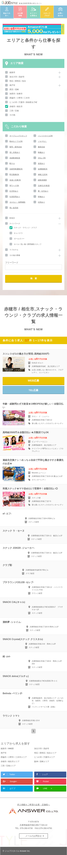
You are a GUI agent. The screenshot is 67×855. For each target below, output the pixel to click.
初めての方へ (6, 14)
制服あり (41, 152)
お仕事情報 (20, 14)
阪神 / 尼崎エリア (41, 761)
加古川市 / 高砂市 (17, 77)
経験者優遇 (42, 180)
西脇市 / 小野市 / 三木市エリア (14, 757)
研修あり (41, 197)
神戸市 (12, 85)
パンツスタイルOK (45, 136)
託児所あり (14, 191)
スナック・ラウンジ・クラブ (25, 228)
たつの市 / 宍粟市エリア (44, 757)
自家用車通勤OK (16, 169)
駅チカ (12, 163)
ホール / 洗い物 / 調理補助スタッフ (27, 244)
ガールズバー (19, 239)
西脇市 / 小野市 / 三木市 (20, 98)
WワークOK (14, 186)
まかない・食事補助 (17, 202)
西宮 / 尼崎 (14, 89)
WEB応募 (33, 380)
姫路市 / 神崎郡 (7, 748)
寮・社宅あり (43, 191)
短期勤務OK (42, 169)
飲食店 (12, 218)
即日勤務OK (14, 175)
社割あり (41, 202)
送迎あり (41, 163)
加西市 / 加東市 (16, 94)
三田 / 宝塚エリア (8, 766)
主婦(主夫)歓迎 (44, 186)
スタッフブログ (46, 14)
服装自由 (41, 147)
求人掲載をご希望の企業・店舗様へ (33, 804)
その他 (12, 115)
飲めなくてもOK (16, 141)
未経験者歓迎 (15, 158)
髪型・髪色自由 (16, 147)
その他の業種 (15, 255)
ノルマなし (42, 141)
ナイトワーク (15, 224)
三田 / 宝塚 (14, 111)
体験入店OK (42, 175)
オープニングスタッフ (18, 136)
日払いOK (42, 158)
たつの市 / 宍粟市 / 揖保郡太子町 (23, 102)
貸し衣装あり (15, 152)
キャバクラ (18, 233)
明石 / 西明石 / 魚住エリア (45, 753)
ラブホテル (14, 250)
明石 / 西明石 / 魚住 (18, 81)
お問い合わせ (60, 14)
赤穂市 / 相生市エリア (10, 761)
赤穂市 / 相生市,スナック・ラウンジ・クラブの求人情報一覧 (33, 315)
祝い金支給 (14, 208)
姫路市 (12, 72)
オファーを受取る (33, 14)
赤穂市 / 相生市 (16, 106)
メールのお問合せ (33, 836)
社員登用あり (15, 197)
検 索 (33, 278)
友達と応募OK (15, 180)
